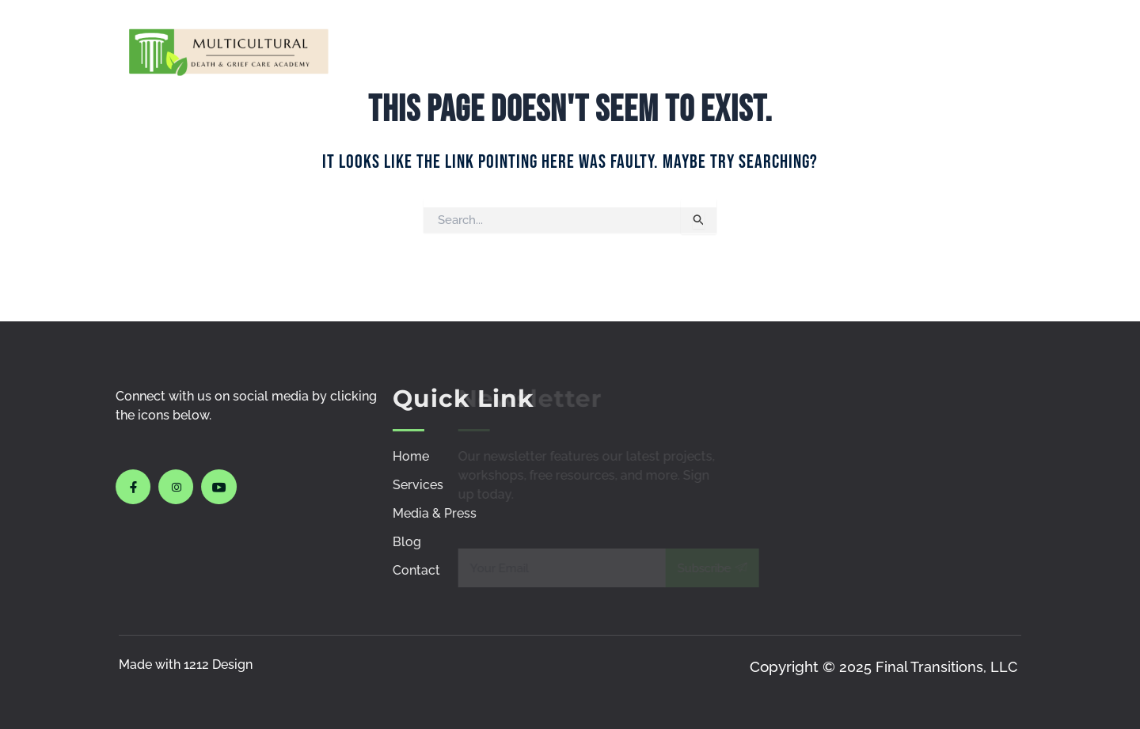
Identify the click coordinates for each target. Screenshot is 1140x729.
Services (534, 51)
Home (466, 51)
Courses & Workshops (617, 50)
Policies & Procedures (857, 50)
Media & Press (748, 50)
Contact (985, 51)
